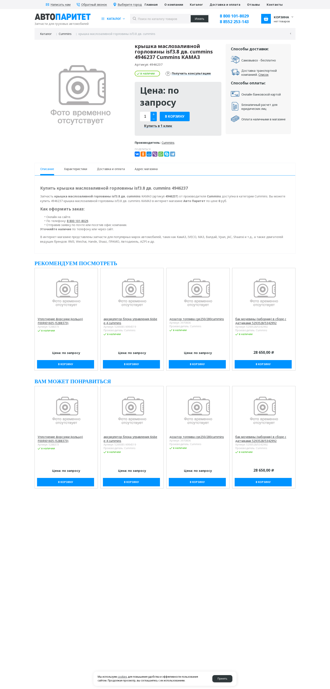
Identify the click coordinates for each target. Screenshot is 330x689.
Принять (222, 678)
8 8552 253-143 (234, 21)
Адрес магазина (146, 169)
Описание (47, 169)
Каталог (46, 34)
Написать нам (61, 4)
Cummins (65, 34)
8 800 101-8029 (234, 16)
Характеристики (75, 169)
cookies (122, 676)
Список (263, 75)
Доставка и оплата (111, 169)
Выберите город (130, 4)
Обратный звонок (94, 4)
